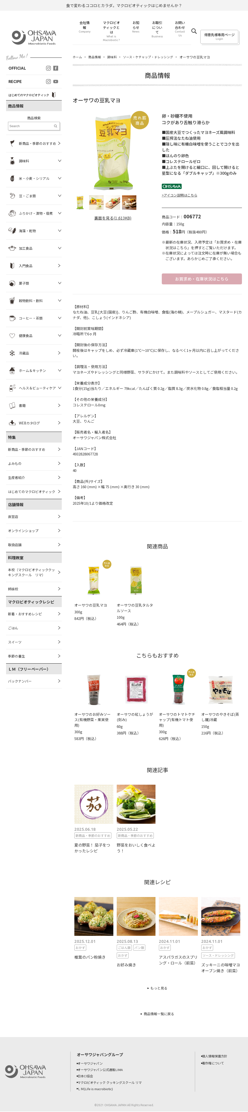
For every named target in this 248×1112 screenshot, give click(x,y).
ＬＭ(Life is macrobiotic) (99, 1089)
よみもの (15, 463)
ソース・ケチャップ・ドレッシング (152, 57)
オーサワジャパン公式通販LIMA (104, 1070)
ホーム (78, 57)
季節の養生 (16, 656)
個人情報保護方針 (217, 1056)
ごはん (13, 628)
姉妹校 (13, 588)
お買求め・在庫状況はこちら (201, 279)
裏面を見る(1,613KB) (113, 218)
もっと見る (158, 988)
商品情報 (96, 57)
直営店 (13, 516)
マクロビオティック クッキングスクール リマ (114, 1083)
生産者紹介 (16, 477)
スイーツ (15, 642)
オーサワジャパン (93, 1064)
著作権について (216, 1063)
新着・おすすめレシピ (25, 613)
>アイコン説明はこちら (179, 195)
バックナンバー (20, 681)
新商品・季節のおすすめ (26, 449)
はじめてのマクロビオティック (31, 491)
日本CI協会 (88, 1076)
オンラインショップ (23, 530)
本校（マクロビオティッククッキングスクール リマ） (31, 572)
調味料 (114, 57)
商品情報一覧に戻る (159, 1014)
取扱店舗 (15, 544)
